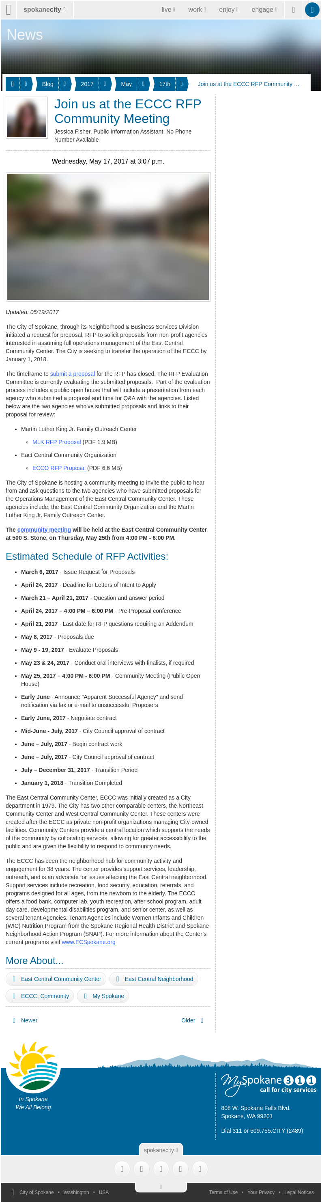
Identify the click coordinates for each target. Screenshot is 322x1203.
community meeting (44, 529)
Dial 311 (231, 1131)
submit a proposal (72, 374)
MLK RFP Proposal (56, 442)
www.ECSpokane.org (88, 942)
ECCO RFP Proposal (59, 468)
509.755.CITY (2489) (276, 1131)
